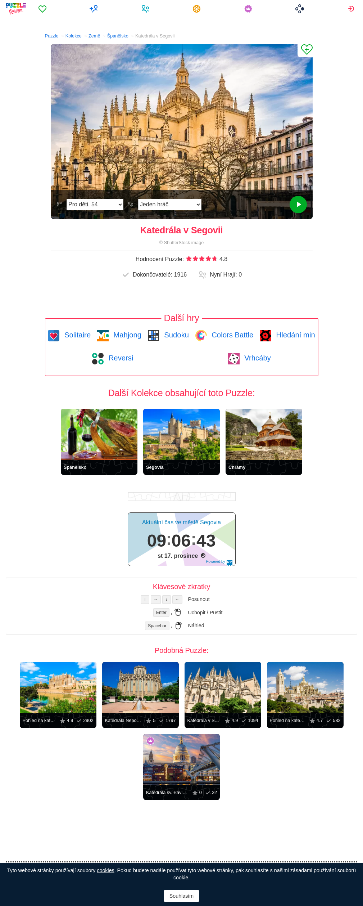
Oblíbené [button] (43, 8)
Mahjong (126, 335)
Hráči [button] (146, 8)
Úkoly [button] (197, 8)
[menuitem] (43, 8)
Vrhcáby (256, 358)
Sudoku (175, 335)
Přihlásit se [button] (352, 8)
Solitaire (76, 335)
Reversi (119, 358)
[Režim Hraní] (169, 204)
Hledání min (294, 335)
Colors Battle (232, 335)
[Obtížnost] (95, 204)
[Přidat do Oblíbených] (305, 50)
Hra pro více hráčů (95, 8)
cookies (105, 870)
